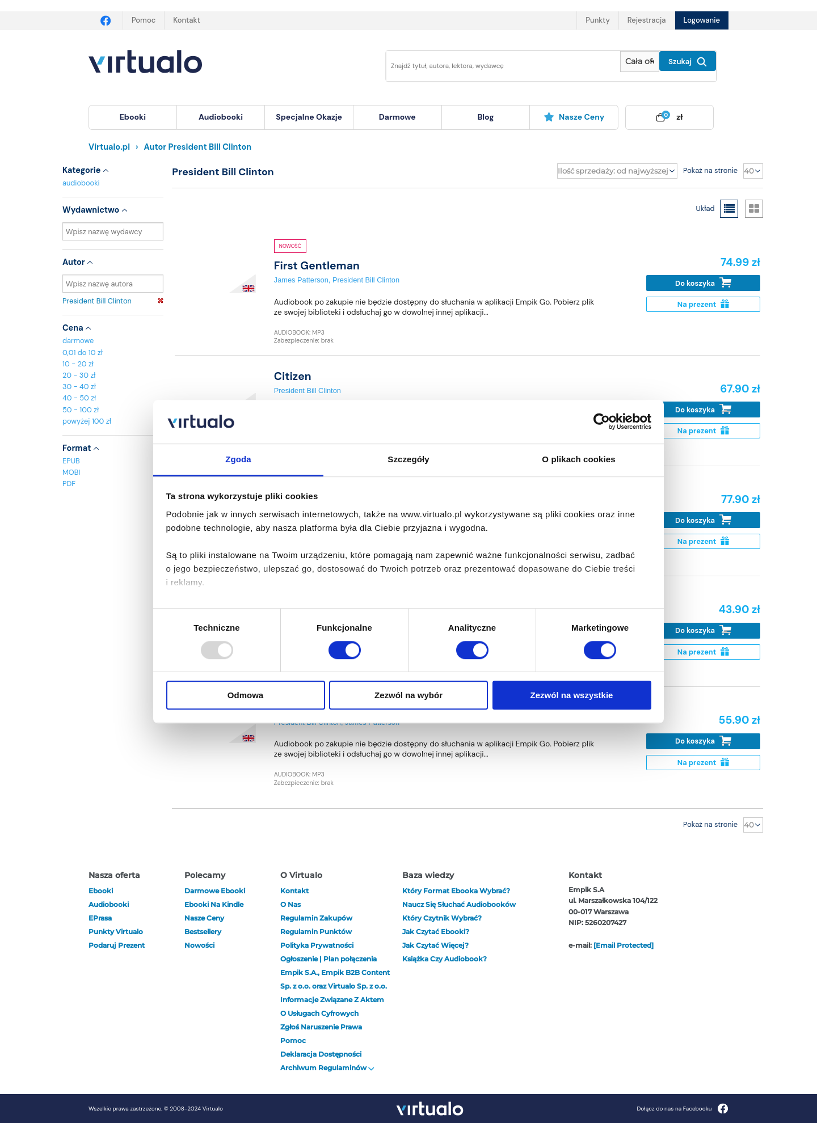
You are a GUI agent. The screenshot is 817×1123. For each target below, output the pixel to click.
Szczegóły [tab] (408, 459)
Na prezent (703, 304)
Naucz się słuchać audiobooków (459, 904)
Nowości (199, 945)
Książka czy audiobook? (444, 959)
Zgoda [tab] (238, 459)
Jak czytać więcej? (435, 945)
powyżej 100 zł (86, 421)
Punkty (597, 20)
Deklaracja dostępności (320, 1054)
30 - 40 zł (79, 386)
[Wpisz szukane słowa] (495, 66)
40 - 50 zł (79, 398)
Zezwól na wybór (408, 695)
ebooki (101, 890)
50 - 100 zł (80, 410)
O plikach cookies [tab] (578, 459)
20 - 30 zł (79, 375)
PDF (68, 483)
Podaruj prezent (117, 945)
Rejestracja (647, 20)
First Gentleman (317, 266)
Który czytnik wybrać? (442, 918)
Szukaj (688, 62)
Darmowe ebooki (214, 890)
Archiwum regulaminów (327, 1067)
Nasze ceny (574, 117)
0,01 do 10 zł (82, 352)
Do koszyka (703, 282)
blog (485, 117)
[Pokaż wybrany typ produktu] (639, 61)
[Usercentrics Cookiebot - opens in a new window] (601, 421)
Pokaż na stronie (710, 170)
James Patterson (301, 280)
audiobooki (81, 183)
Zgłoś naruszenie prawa (321, 1027)
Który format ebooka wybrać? (456, 890)
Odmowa (245, 695)
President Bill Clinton (112, 301)
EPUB (71, 461)
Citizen (292, 376)
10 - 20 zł (78, 364)
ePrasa (100, 918)
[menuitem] (133, 117)
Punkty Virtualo (116, 931)
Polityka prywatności (316, 945)
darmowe (397, 117)
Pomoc (143, 20)
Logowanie (702, 20)
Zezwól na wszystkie (571, 695)
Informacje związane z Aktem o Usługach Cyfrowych (332, 1006)
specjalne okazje (309, 117)
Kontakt (186, 20)
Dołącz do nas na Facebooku (682, 1108)
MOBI (71, 472)
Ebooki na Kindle (213, 904)
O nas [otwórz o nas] (290, 904)
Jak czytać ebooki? (435, 931)
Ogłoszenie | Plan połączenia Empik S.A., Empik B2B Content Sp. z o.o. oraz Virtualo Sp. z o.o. (335, 972)
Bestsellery (202, 931)
